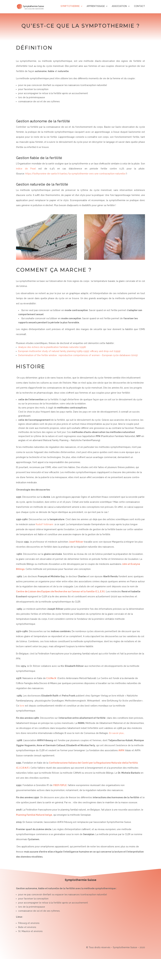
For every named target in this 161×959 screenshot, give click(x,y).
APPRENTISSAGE (96, 7)
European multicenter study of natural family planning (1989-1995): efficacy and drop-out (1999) (69, 351)
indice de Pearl (26, 168)
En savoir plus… (117, 733)
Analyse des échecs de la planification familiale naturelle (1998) (52, 347)
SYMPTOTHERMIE (70, 7)
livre (21, 705)
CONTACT (139, 7)
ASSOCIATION (119, 7)
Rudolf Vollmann (44, 524)
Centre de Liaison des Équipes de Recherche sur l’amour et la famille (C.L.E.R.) (60, 591)
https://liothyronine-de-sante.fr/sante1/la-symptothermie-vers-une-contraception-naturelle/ (75, 173)
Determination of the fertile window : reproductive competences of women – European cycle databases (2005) (78, 355)
